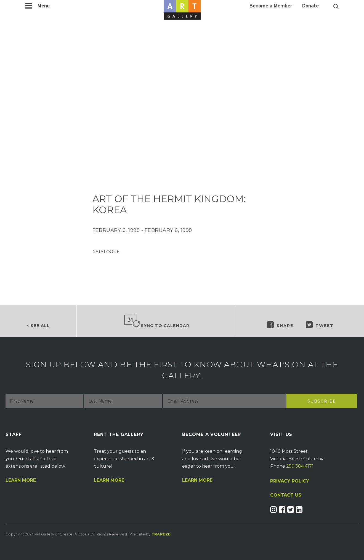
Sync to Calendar (156, 320)
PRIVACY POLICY (289, 481)
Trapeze (161, 534)
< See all (38, 325)
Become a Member (270, 6)
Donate (310, 6)
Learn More (21, 480)
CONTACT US (285, 495)
